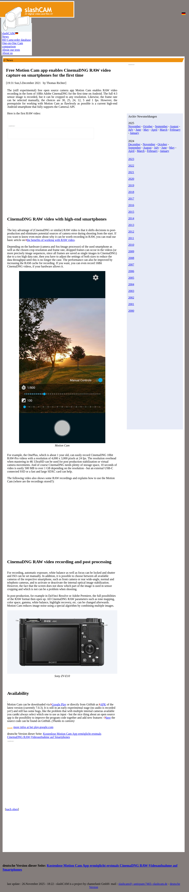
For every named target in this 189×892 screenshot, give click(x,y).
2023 (131, 159)
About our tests (11, 49)
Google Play (59, 704)
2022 (131, 165)
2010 (131, 244)
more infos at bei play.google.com (33, 727)
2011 (131, 238)
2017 (131, 198)
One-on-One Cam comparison (12, 45)
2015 (131, 211)
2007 (131, 264)
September (161, 126)
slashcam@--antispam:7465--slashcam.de (143, 883)
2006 (131, 271)
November (134, 126)
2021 (131, 172)
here (108, 717)
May (146, 129)
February (175, 129)
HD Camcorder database (16, 39)
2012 (131, 231)
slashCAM (10, 33)
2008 (131, 258)
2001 (131, 304)
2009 (131, 251)
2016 (131, 205)
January (134, 133)
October (148, 126)
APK (103, 704)
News (5, 36)
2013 (131, 225)
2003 (131, 291)
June (138, 129)
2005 (131, 277)
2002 (131, 297)
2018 (131, 192)
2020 (131, 178)
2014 (131, 218)
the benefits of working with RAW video (51, 240)
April (154, 129)
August (174, 126)
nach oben (12, 809)
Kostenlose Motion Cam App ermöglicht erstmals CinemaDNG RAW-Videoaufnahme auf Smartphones (54, 735)
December (134, 144)
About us (7, 53)
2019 (131, 185)
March (164, 129)
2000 (131, 310)
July (130, 129)
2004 (131, 284)
